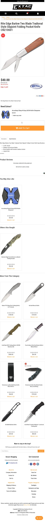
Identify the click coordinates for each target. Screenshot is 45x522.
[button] (22, 167)
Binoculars (33, 491)
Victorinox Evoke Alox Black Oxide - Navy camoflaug (34, 385)
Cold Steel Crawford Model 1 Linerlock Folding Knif (34, 425)
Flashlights (33, 485)
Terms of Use (27, 505)
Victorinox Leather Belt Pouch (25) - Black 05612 (11, 385)
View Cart (33, 472)
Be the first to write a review (22, 167)
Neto (27, 514)
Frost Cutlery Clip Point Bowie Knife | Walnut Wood (34, 346)
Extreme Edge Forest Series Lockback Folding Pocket (11, 257)
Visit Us (11, 478)
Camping (34, 494)
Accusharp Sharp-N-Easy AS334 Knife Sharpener (10, 209)
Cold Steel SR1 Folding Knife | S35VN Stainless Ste (11, 346)
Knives (33, 497)
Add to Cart (11, 220)
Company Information (11, 472)
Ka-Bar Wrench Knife (34, 305)
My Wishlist (34, 475)
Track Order (34, 478)
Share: (40, 95)
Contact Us (11, 475)
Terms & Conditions (11, 491)
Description (4, 139)
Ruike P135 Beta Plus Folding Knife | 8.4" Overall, (11, 306)
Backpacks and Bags (34, 488)
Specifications (12, 139)
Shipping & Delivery (11, 485)
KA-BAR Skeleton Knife (11, 424)
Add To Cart (22, 128)
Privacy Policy (11, 488)
